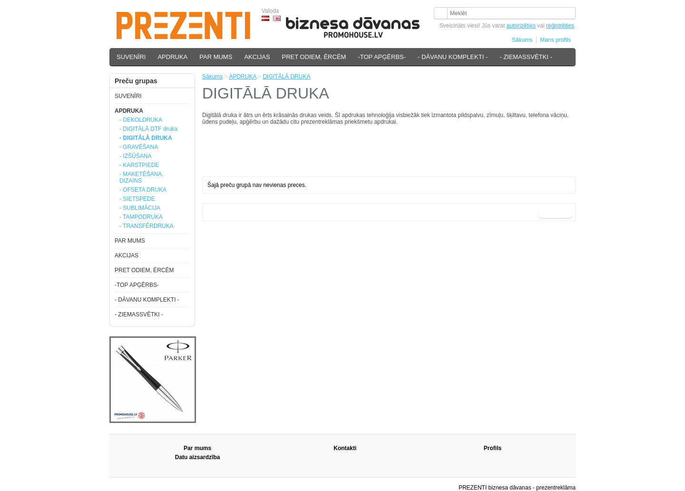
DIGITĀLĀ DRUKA (286, 76)
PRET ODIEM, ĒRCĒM (314, 56)
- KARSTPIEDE (139, 165)
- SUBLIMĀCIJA (139, 208)
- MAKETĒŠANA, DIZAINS (141, 177)
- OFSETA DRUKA (142, 190)
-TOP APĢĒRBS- (382, 56)
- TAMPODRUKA (141, 217)
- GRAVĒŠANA (138, 147)
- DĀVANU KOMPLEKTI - (453, 56)
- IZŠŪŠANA (135, 156)
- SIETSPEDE (137, 199)
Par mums (197, 448)
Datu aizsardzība (197, 457)
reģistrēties (560, 25)
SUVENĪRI (131, 56)
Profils (492, 448)
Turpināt (555, 212)
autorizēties (521, 25)
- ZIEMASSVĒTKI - (525, 56)
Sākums (522, 40)
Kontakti (344, 448)
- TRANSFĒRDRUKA (146, 226)
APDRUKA (172, 56)
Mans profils (555, 40)
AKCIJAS (257, 56)
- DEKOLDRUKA (140, 120)
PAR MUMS (215, 56)
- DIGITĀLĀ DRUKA (145, 138)
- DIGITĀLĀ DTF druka (148, 129)
